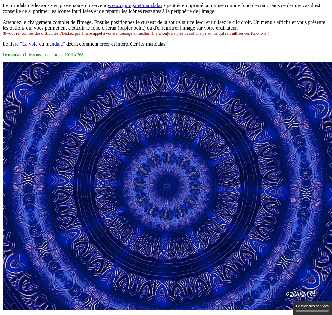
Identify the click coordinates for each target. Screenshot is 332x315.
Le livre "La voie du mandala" (34, 44)
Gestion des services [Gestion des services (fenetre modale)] (312, 308)
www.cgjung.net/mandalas (135, 5)
